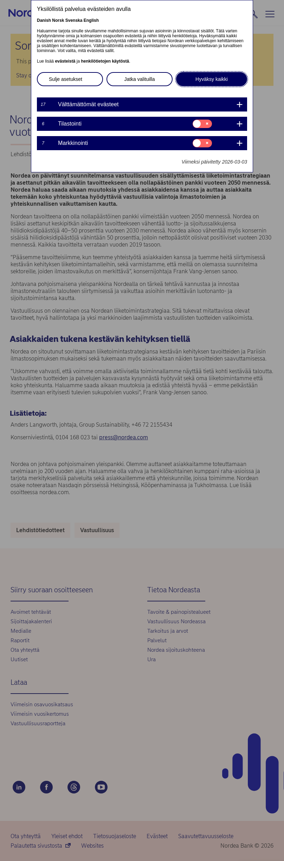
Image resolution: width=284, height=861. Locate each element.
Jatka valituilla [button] (139, 79)
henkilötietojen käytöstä (105, 61)
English (91, 20)
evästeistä (65, 61)
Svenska (74, 20)
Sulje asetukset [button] (65, 79)
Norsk (58, 20)
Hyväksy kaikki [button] (211, 79)
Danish (44, 20)
